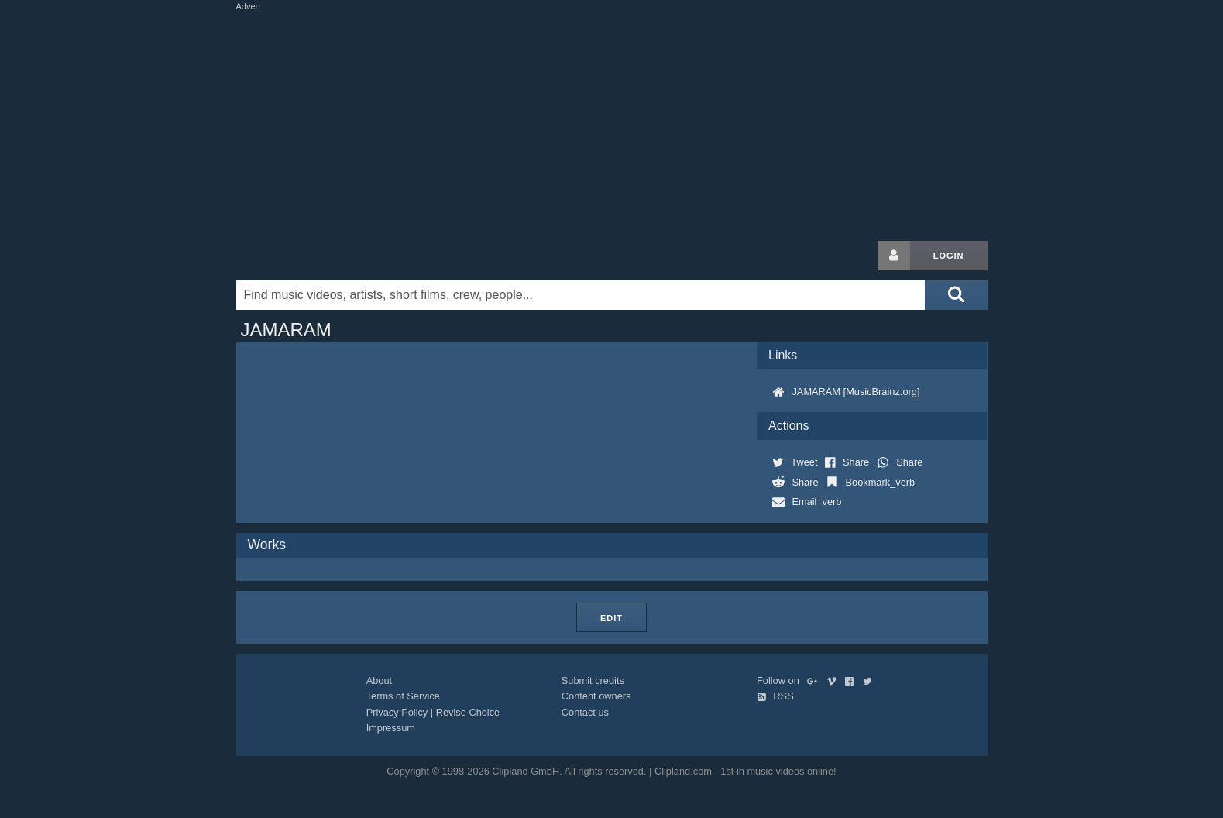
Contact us (585, 712)
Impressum (390, 728)
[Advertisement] (612, 122)
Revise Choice (468, 712)
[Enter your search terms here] (581, 295)
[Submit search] (956, 295)
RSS (775, 696)
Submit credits (593, 680)
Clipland (317, 255)
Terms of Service (403, 696)
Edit (611, 618)
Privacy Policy (397, 712)
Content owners (596, 696)
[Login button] (894, 255)
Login (948, 255)
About (379, 680)
